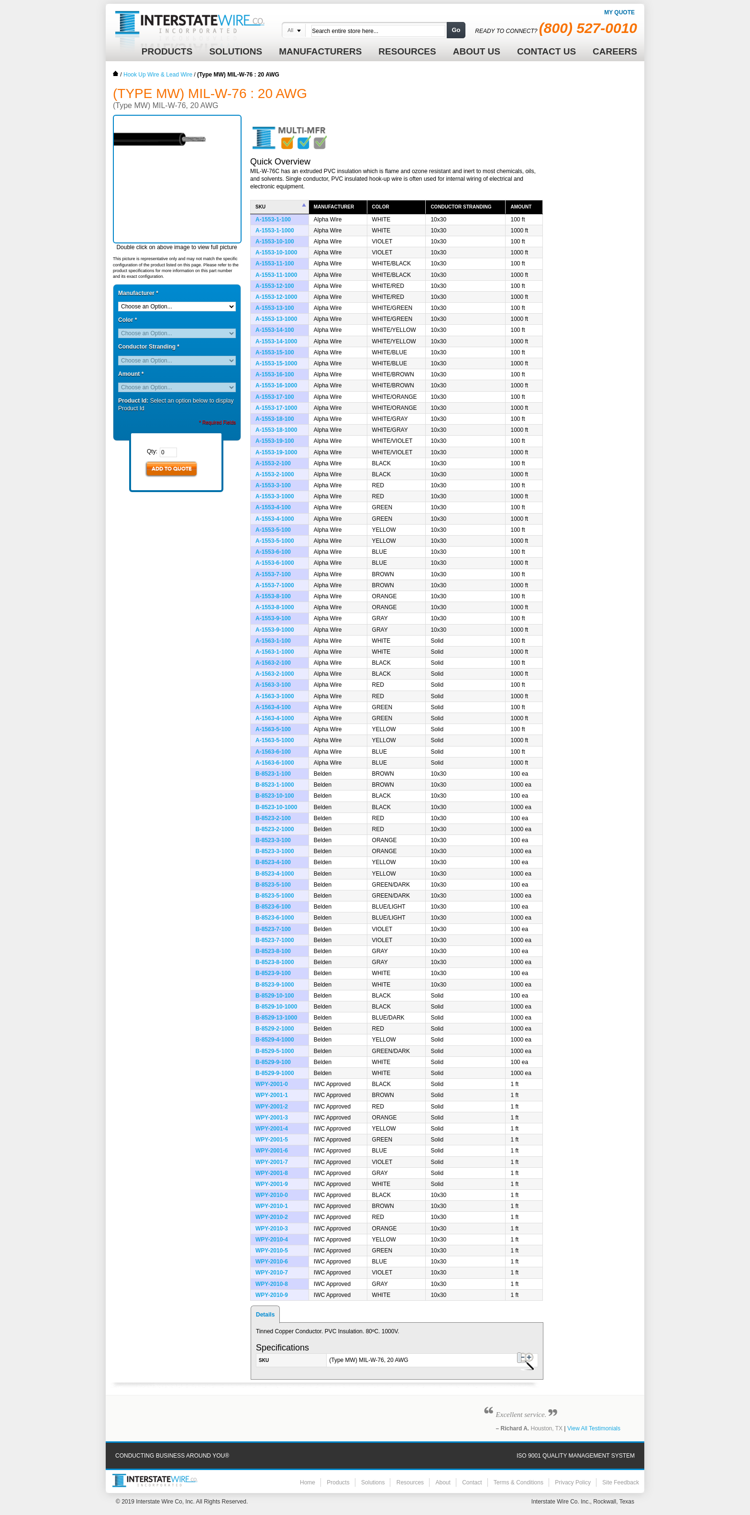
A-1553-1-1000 (274, 230)
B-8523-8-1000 (274, 962)
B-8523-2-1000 (274, 829)
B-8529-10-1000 (276, 1006)
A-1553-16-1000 (276, 385)
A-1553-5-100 (273, 530)
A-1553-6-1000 (274, 563)
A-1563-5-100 (273, 729)
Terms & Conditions (518, 1482)
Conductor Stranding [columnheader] (460, 206)
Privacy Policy (573, 1482)
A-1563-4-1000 (274, 718)
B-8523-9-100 (273, 973)
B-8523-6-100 (273, 906)
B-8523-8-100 (273, 951)
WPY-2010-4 (271, 1239)
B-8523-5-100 (273, 884)
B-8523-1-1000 (274, 784)
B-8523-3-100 (273, 840)
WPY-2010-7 (271, 1272)
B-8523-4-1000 (274, 873)
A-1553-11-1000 (276, 275)
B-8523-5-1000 (274, 895)
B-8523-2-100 (273, 818)
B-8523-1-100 (273, 773)
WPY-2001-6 (271, 1150)
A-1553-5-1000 (274, 541)
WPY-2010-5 (271, 1250)
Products (338, 1482)
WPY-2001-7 (271, 1162)
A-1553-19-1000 (276, 452)
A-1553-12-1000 (276, 297)
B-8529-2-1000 (274, 1028)
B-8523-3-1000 (274, 851)
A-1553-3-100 (273, 485)
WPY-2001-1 (271, 1095)
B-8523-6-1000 (274, 917)
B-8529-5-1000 (274, 1051)
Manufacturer (138, 293)
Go (456, 29)
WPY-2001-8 (271, 1173)
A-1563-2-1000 (274, 673)
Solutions (373, 1482)
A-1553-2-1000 (274, 474)
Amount (130, 374)
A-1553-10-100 (274, 241)
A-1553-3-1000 (274, 496)
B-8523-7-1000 (274, 940)
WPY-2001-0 (271, 1084)
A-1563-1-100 (273, 640)
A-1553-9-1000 (274, 629)
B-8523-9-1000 (274, 984)
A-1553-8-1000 (274, 607)
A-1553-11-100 (274, 263)
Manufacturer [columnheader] (334, 206)
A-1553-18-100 (274, 419)
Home (116, 74)
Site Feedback (620, 1482)
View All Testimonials (593, 1428)
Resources (410, 1482)
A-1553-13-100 (274, 308)
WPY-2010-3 (271, 1228)
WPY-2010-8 (271, 1284)
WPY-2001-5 (271, 1139)
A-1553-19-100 (274, 441)
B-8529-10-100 (274, 995)
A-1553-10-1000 (276, 252)
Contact (472, 1482)
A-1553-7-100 (273, 574)
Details (265, 1314)
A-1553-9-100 (273, 618)
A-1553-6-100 (273, 552)
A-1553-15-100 (274, 352)
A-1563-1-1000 (274, 651)
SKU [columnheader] (260, 206)
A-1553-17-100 (274, 397)
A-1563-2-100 (273, 662)
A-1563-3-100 (273, 684)
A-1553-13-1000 (276, 319)
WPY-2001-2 (271, 1106)
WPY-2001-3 (271, 1117)
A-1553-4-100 (273, 507)
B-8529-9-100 (273, 1062)
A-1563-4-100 (273, 707)
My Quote (619, 12)
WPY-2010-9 (271, 1295)
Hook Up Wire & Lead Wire (157, 74)
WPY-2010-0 (271, 1195)
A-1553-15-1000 (276, 363)
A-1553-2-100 (273, 463)
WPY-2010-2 (271, 1217)
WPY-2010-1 (271, 1206)
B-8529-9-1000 (274, 1073)
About (442, 1482)
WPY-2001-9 (271, 1184)
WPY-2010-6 (271, 1261)
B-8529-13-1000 (276, 1017)
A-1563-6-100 (273, 751)
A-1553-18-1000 (276, 430)
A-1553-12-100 (274, 286)
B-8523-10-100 (274, 795)
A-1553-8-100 (273, 596)
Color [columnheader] (380, 206)
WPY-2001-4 (271, 1128)
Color (127, 320)
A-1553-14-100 (274, 330)
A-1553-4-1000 (274, 519)
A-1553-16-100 (274, 374)
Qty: (152, 451)
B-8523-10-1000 (276, 807)
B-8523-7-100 (273, 929)
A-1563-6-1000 (274, 762)
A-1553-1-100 (273, 219)
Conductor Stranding (148, 346)
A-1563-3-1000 (274, 696)
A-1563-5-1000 (274, 740)
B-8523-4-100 (273, 862)
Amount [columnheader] (520, 206)
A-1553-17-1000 (276, 408)
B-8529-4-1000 (274, 1039)
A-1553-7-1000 (274, 585)
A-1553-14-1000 (276, 341)
